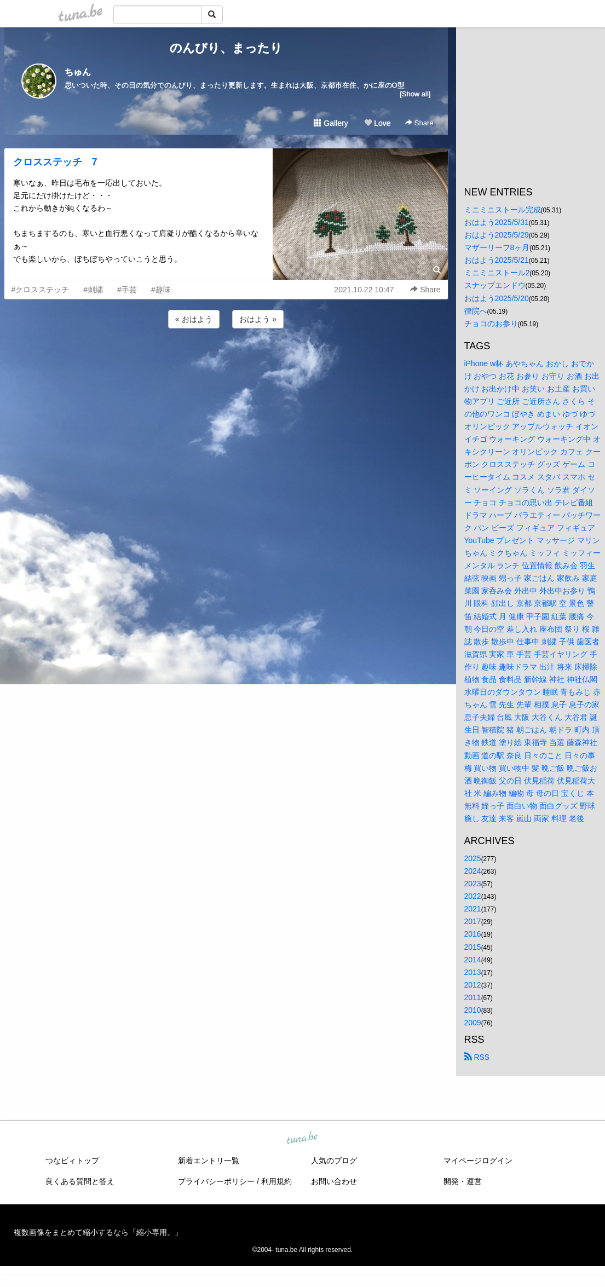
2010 (472, 1010)
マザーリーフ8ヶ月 (497, 247)
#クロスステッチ (40, 289)
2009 (472, 1022)
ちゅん (78, 72)
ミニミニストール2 (497, 272)
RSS (477, 1057)
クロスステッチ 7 (55, 162)
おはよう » (257, 319)
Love (377, 123)
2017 (472, 921)
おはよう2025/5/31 (496, 222)
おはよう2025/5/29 (496, 234)
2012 (472, 984)
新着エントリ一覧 (208, 1160)
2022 (472, 896)
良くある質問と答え (79, 1181)
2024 (472, 871)
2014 (472, 959)
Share (419, 123)
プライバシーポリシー (216, 1181)
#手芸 (127, 289)
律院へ (475, 311)
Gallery (331, 123)
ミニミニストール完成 (502, 209)
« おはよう (193, 319)
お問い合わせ (334, 1181)
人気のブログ (334, 1160)
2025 (472, 858)
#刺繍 (93, 289)
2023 (472, 883)
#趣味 (161, 289)
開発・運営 (462, 1181)
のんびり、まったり (226, 48)
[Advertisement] (226, 360)
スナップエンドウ (495, 285)
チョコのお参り (491, 323)
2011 (472, 997)
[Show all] (415, 94)
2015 (472, 947)
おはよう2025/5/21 (496, 260)
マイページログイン (477, 1160)
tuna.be (302, 1139)
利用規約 (276, 1181)
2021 (472, 908)
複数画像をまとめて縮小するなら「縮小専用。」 (98, 1232)
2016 (472, 934)
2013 (472, 972)
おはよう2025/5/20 (496, 298)
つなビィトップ (72, 1160)
